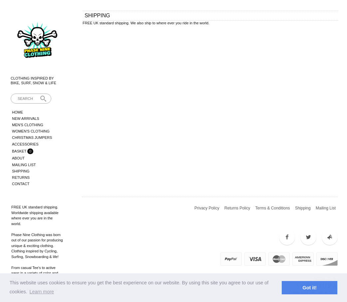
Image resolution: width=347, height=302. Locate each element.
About (18, 158)
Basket (19, 151)
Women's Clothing (31, 131)
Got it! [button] (310, 287)
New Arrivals (25, 119)
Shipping (21, 171)
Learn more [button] (41, 291)
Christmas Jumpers (32, 138)
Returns (21, 177)
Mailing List (24, 165)
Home (17, 112)
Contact (20, 184)
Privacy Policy (206, 208)
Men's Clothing (27, 125)
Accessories (25, 144)
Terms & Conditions (272, 208)
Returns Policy (237, 208)
